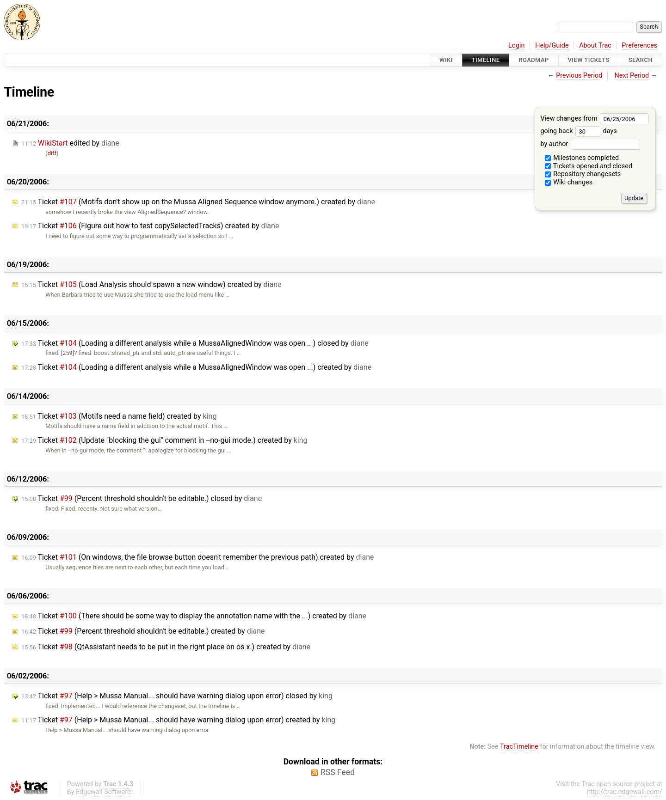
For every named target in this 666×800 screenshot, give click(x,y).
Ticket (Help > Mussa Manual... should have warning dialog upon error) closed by (177, 695)
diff (52, 153)
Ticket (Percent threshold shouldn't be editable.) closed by (141, 498)
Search (641, 59)
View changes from (594, 118)
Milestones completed (582, 158)
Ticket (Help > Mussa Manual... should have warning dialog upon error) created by (178, 719)
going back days (578, 131)
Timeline (486, 59)
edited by (70, 143)
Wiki (446, 59)
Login (516, 45)
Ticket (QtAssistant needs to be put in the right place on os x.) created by (165, 646)
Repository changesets (583, 174)
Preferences (639, 45)
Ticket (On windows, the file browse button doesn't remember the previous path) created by (197, 557)
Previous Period (579, 75)
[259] (67, 352)
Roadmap (533, 59)
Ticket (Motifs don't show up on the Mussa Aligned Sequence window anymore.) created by (198, 201)
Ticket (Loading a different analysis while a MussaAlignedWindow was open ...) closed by (195, 343)
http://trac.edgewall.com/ (624, 792)
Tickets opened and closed (588, 166)
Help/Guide (551, 45)
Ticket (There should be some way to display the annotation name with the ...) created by (193, 615)
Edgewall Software (103, 792)
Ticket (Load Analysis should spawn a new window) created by (151, 284)
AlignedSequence (160, 211)
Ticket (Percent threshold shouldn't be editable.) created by (143, 631)
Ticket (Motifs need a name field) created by (118, 416)
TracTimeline (519, 747)
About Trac (595, 45)
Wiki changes (569, 182)
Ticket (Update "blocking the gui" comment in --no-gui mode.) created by (164, 440)
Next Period (632, 75)
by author (590, 144)
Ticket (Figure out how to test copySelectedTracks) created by (150, 225)
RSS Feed (338, 772)
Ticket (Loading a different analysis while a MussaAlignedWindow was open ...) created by (196, 367)
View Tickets (589, 59)
